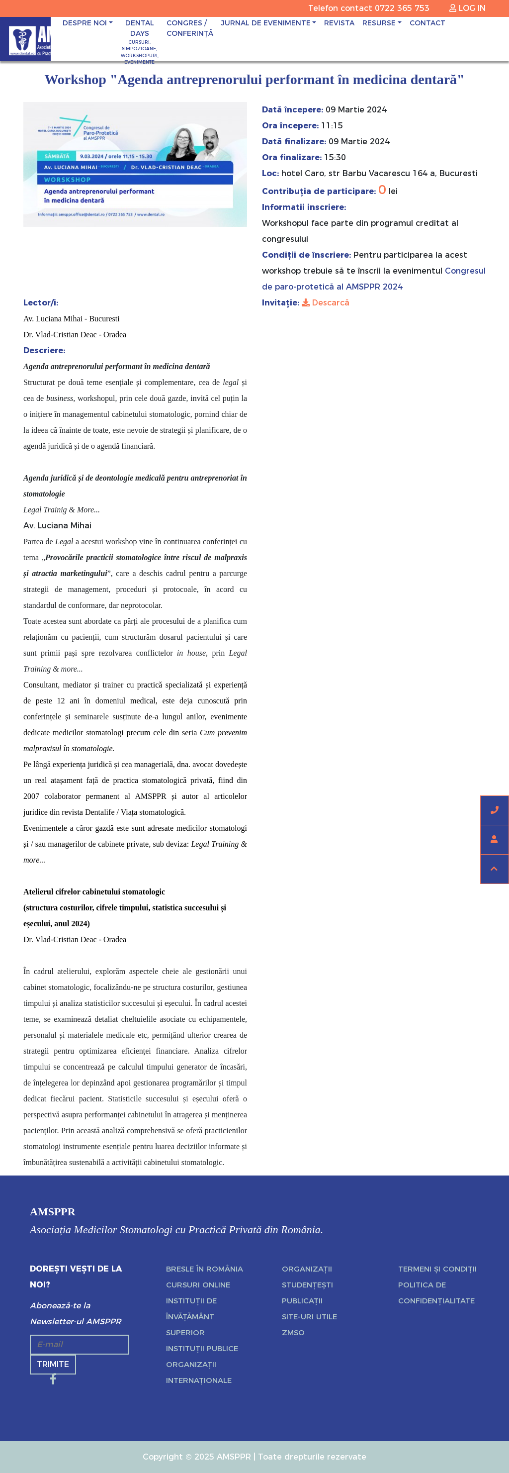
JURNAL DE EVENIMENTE (266, 22)
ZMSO (293, 1332)
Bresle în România (204, 1269)
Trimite (53, 1364)
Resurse (379, 22)
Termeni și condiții (437, 1269)
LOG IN (467, 8)
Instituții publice (202, 1348)
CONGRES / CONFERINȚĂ (190, 28)
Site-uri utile (309, 1316)
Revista (339, 22)
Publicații (302, 1300)
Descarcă (325, 302)
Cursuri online (198, 1284)
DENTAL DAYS (140, 42)
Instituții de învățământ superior (191, 1316)
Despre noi (85, 22)
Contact (427, 22)
